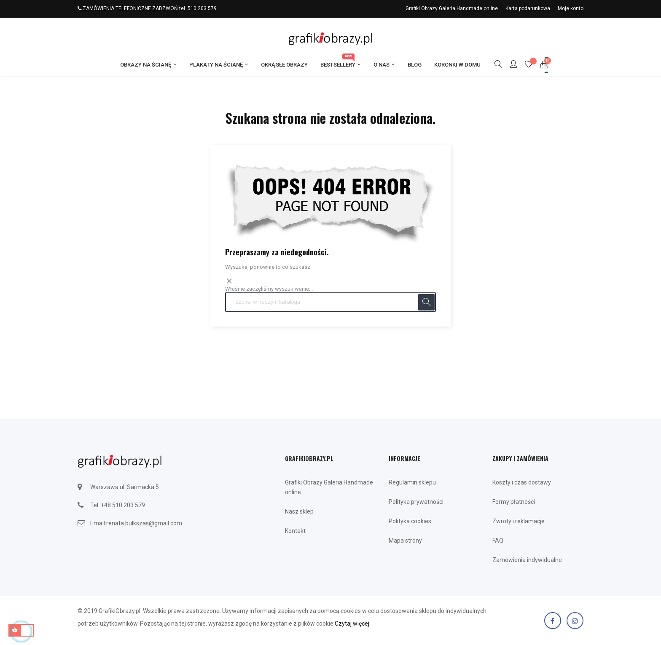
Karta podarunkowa (527, 8)
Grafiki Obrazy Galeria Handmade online (452, 8)
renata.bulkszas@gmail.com (144, 523)
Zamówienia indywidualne (527, 560)
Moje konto (570, 8)
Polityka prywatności (416, 501)
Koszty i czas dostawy (521, 482)
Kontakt (295, 530)
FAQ (497, 540)
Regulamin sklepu (412, 482)
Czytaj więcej (352, 623)
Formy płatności (513, 501)
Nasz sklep (299, 511)
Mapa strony (405, 540)
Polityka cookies (410, 521)
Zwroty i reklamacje (518, 521)
